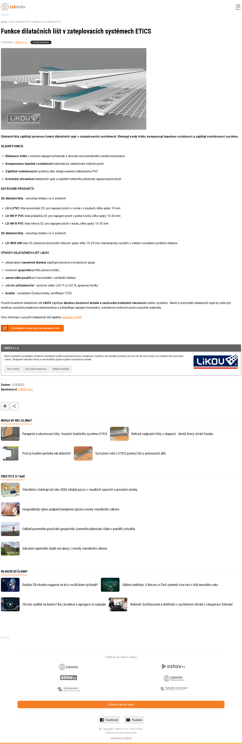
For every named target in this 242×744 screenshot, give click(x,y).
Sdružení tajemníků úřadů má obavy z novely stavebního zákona (64, 549)
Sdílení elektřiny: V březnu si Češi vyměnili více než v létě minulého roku (170, 585)
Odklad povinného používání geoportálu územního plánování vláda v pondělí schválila (78, 529)
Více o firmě (13, 369)
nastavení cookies (121, 738)
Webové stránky (62, 369)
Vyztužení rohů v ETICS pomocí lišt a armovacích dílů (130, 454)
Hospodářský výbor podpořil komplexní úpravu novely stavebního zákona (70, 509)
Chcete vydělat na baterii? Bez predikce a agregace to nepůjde (64, 604)
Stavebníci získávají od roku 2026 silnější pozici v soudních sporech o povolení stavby (79, 490)
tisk (5, 406)
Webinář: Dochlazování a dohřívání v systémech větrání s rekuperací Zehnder (181, 604)
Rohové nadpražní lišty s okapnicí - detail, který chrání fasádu (172, 434)
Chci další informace (36, 369)
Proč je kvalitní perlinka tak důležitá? (46, 454)
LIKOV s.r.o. (21, 42)
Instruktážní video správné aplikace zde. (35, 328)
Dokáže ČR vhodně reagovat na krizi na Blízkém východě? (60, 585)
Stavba (4, 22)
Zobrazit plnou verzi (121, 704)
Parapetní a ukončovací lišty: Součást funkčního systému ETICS (64, 434)
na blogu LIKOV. (72, 317)
